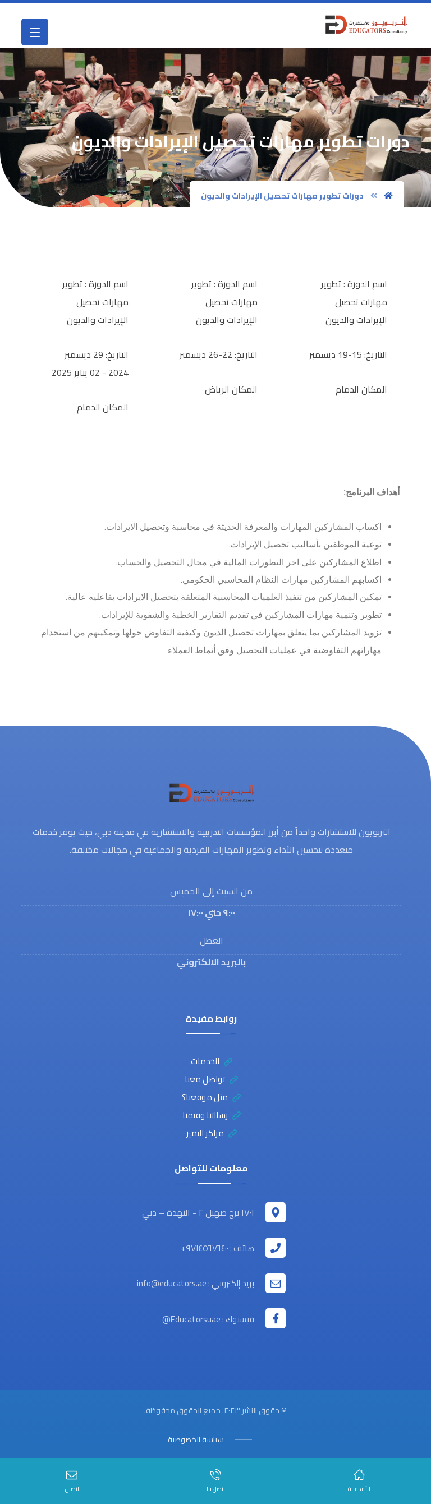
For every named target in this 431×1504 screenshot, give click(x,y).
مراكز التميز (211, 1135)
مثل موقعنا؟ (211, 1099)
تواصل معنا (211, 1081)
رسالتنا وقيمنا (211, 1117)
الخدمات (211, 1063)
